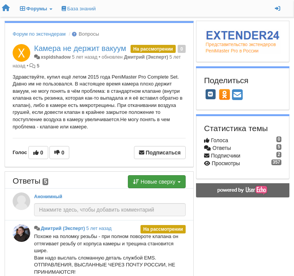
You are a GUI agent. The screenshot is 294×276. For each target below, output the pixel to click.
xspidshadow (55, 57)
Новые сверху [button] (157, 182)
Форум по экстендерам (39, 34)
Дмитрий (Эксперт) (146, 57)
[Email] (237, 95)
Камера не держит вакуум (80, 48)
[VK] (210, 94)
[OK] (224, 94)
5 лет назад (98, 228)
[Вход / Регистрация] (277, 8)
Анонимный (48, 196)
